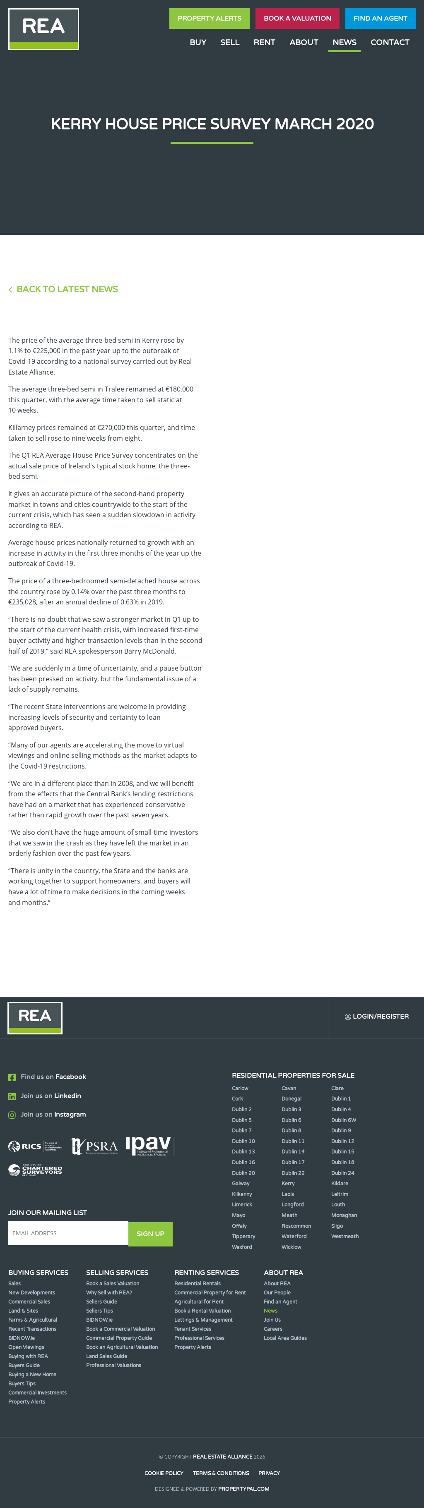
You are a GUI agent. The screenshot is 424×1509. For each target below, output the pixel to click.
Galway (240, 1184)
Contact (390, 42)
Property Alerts (209, 18)
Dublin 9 (341, 1131)
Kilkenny (242, 1195)
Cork (237, 1100)
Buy (198, 42)
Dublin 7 (242, 1131)
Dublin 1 (341, 1100)
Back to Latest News (67, 289)
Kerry (288, 1184)
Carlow (240, 1089)
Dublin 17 (293, 1163)
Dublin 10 (243, 1142)
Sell (229, 42)
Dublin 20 (243, 1174)
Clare (337, 1089)
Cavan (289, 1089)
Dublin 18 (342, 1163)
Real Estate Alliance (223, 1458)
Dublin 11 (293, 1142)
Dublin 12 (342, 1142)
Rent (264, 42)
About (303, 42)
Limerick (242, 1205)
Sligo (337, 1227)
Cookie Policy (163, 1474)
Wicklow (291, 1248)
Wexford (242, 1248)
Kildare (339, 1184)
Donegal (291, 1100)
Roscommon (296, 1227)
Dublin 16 (243, 1163)
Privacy (269, 1474)
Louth (338, 1205)
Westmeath (345, 1237)
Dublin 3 (291, 1110)
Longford (293, 1205)
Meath (289, 1216)
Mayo (238, 1216)
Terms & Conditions (221, 1474)
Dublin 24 (342, 1174)
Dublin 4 (341, 1110)
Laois (288, 1195)
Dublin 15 (342, 1153)
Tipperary (243, 1237)
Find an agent (380, 18)
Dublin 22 (293, 1174)
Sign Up (152, 1234)
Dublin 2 (242, 1110)
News (344, 42)
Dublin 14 (293, 1153)
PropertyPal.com (244, 1490)
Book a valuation (297, 18)
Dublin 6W (343, 1121)
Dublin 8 (291, 1131)
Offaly (239, 1227)
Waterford (294, 1237)
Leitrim (339, 1195)
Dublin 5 (242, 1121)
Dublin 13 (243, 1153)
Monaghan (344, 1216)
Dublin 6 (291, 1121)
